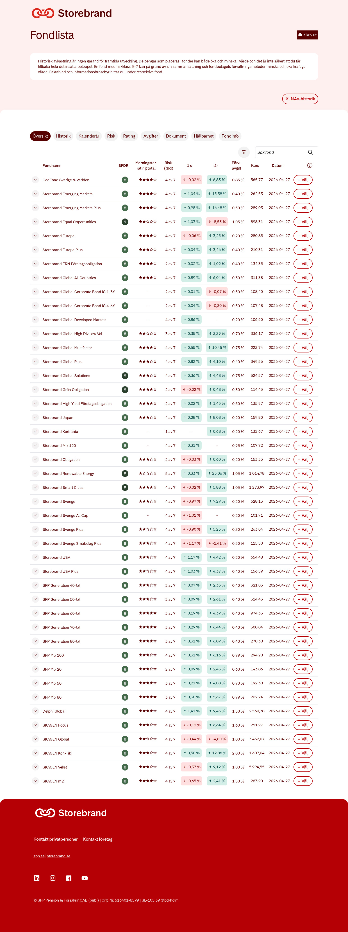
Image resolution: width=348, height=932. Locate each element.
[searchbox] (286, 152)
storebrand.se (58, 856)
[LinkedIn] (37, 878)
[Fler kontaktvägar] (56, 844)
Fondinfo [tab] (230, 136)
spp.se (39, 856)
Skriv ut (307, 35)
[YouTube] (85, 878)
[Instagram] (53, 878)
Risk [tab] (111, 136)
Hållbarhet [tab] (204, 136)
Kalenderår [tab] (89, 136)
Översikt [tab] (40, 136)
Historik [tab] (63, 136)
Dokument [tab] (176, 136)
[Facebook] (69, 878)
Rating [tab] (129, 136)
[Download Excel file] (300, 99)
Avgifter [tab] (150, 136)
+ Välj (303, 180)
